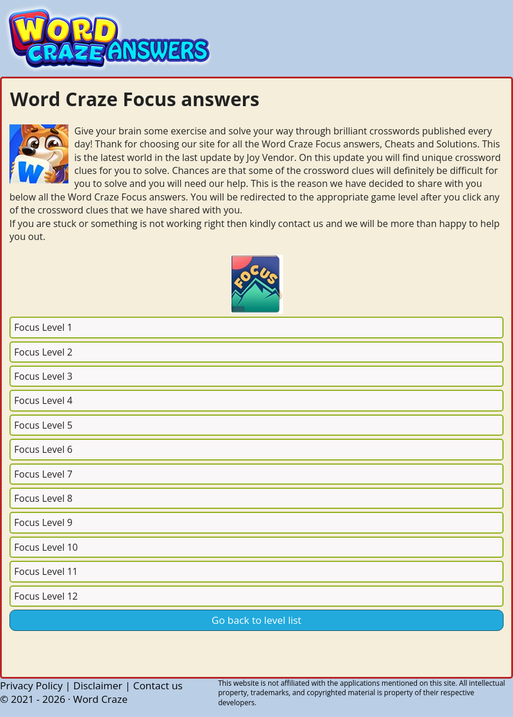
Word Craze (100, 699)
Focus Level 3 (43, 376)
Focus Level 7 (43, 474)
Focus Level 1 (43, 327)
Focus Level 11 (46, 571)
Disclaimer (97, 685)
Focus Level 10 (46, 547)
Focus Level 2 (43, 352)
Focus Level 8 (43, 498)
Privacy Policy (31, 685)
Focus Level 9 (43, 522)
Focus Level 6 (43, 449)
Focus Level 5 (43, 425)
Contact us (158, 685)
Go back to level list (256, 620)
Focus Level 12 (46, 596)
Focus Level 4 (43, 400)
